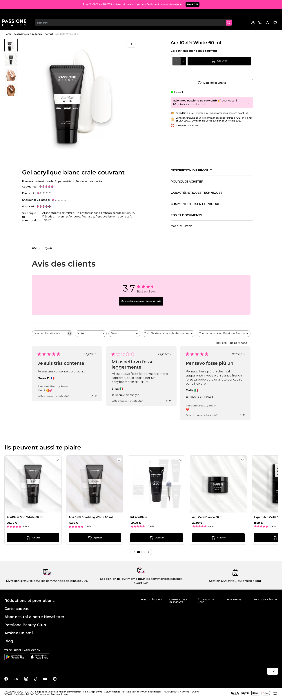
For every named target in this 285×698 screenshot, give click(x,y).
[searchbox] (49, 333)
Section (214, 581)
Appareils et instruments (176, 25)
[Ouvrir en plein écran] (131, 43)
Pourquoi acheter (187, 181)
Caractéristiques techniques (196, 192)
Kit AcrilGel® (138, 517)
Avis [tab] (35, 248)
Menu (10, 25)
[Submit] (232, 14)
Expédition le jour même (118, 579)
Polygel (49, 34)
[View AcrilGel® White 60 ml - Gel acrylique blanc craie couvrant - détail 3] (11, 60)
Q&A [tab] (48, 248)
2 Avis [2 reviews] (273, 526)
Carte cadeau (17, 608)
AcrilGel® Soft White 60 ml (25, 517)
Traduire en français (125, 395)
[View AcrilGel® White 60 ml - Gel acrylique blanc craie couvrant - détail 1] (11, 74)
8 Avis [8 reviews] (211, 526)
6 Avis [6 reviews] (88, 526)
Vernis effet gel (108, 25)
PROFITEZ (192, 3)
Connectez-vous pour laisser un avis (141, 301)
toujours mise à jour (246, 581)
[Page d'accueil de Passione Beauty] (16, 14)
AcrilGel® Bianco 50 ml (207, 517)
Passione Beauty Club (25, 625)
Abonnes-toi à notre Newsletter (34, 617)
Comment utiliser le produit (196, 204)
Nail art (154, 25)
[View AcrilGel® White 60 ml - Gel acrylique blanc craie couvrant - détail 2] (11, 89)
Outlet (233, 25)
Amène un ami (18, 633)
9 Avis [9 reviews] (26, 526)
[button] (134, 552)
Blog (243, 25)
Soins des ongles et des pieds (209, 25)
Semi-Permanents (53, 25)
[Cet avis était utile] (93, 395)
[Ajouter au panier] (219, 68)
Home (7, 34)
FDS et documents (186, 215)
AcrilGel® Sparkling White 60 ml (91, 517)
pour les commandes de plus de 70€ (60, 581)
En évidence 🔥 (30, 25)
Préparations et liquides (133, 25)
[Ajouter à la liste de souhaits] (212, 78)
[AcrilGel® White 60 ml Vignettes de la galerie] (11, 67)
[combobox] (136, 14)
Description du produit (191, 170)
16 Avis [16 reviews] (150, 526)
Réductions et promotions (29, 600)
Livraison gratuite (19, 581)
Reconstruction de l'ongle (82, 25)
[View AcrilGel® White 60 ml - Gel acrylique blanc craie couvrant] (11, 45)
